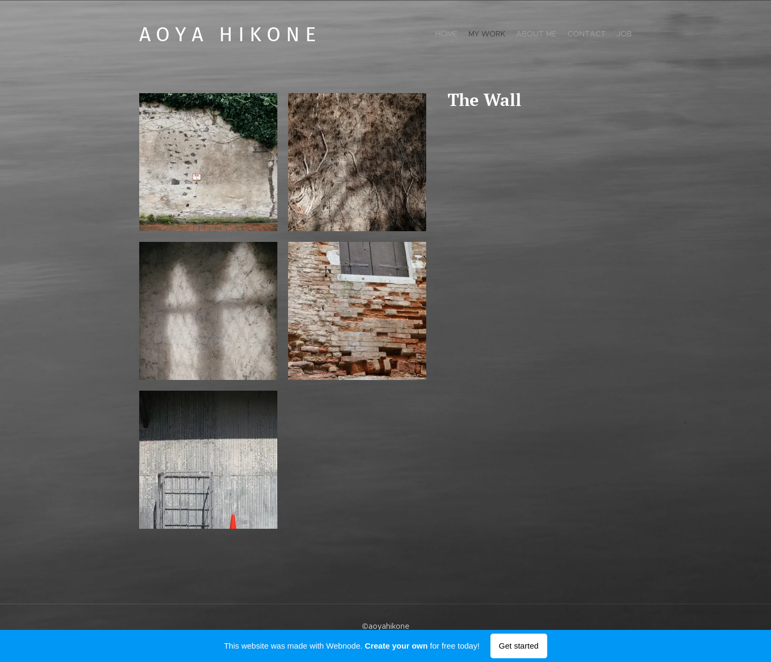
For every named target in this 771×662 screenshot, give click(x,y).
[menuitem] (590, 34)
